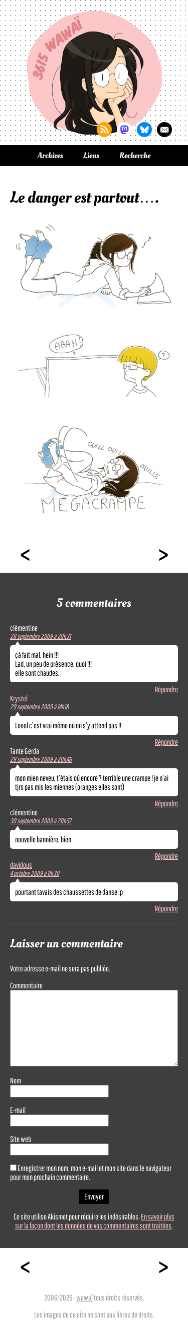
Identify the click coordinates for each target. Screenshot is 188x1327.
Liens (91, 155)
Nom (15, 1080)
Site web (20, 1138)
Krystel (19, 698)
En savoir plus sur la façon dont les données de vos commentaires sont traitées (94, 1221)
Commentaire (26, 985)
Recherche (134, 155)
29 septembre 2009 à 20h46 (41, 759)
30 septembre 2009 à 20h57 (40, 821)
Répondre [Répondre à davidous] (166, 908)
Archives (50, 155)
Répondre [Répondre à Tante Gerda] (166, 803)
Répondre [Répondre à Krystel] (166, 741)
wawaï (84, 1297)
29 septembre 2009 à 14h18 (39, 707)
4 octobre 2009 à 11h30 (34, 873)
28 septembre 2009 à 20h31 (40, 636)
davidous (21, 864)
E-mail (18, 1109)
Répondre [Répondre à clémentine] (166, 689)
